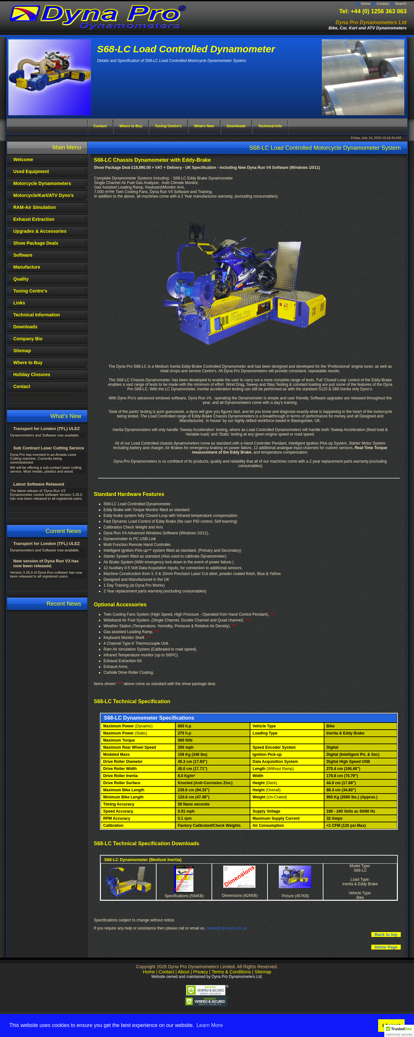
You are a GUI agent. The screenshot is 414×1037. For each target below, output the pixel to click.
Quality (20, 279)
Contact (382, 3)
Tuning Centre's (30, 290)
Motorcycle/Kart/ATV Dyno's (43, 195)
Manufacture (26, 267)
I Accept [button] (391, 1025)
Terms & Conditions (231, 971)
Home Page (386, 947)
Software (22, 255)
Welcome (23, 159)
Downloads (25, 326)
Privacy (200, 971)
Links (19, 302)
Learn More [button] (209, 1025)
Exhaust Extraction (33, 219)
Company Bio (27, 338)
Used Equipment (31, 171)
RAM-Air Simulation (34, 207)
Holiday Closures (31, 374)
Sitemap (22, 350)
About (184, 971)
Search (400, 3)
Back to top (386, 934)
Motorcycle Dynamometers (42, 183)
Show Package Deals (35, 243)
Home (365, 3)
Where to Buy (27, 362)
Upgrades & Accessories (39, 231)
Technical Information (36, 314)
